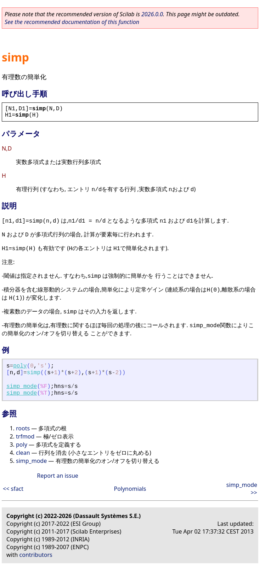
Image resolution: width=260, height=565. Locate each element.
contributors (35, 555)
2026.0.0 (152, 14)
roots (23, 428)
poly (20, 366)
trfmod (25, 436)
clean (23, 453)
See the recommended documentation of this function (72, 22)
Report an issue (57, 475)
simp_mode (21, 386)
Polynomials (130, 489)
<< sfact (13, 489)
